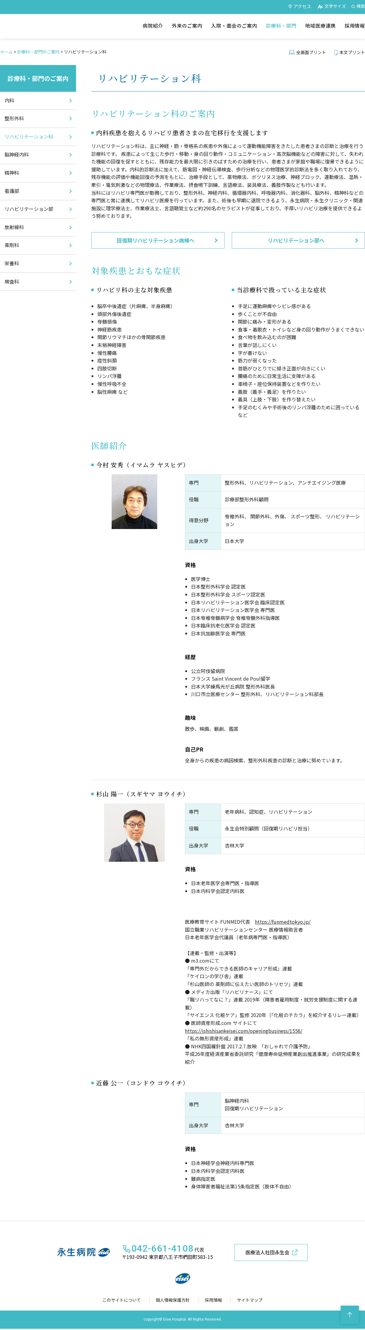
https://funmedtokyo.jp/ (283, 921)
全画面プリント (311, 52)
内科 (9, 100)
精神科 (12, 172)
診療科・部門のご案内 (38, 52)
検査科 (12, 281)
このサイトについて (123, 1301)
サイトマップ (248, 1301)
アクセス (302, 6)
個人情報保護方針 (174, 1301)
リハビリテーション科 (29, 136)
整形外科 (14, 118)
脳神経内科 (17, 154)
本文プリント (352, 52)
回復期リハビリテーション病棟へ (155, 240)
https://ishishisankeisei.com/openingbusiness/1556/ (243, 1030)
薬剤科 (12, 245)
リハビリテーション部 (29, 208)
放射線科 (14, 227)
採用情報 (214, 1301)
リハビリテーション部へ (296, 240)
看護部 (12, 190)
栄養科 (12, 263)
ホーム (6, 52)
